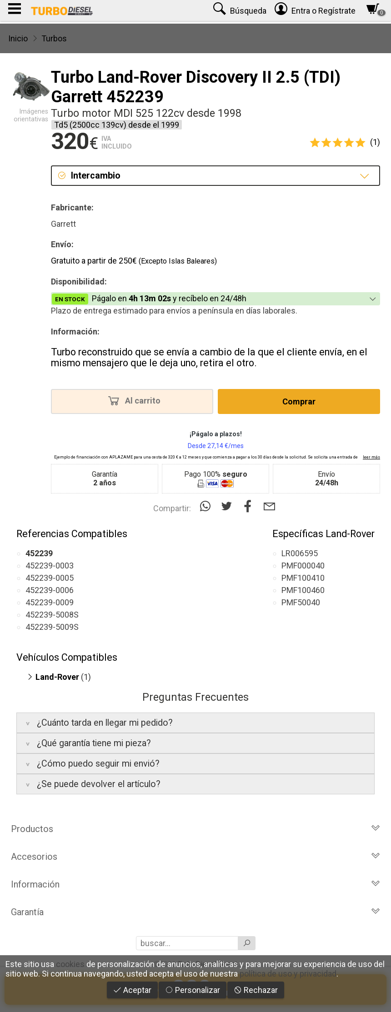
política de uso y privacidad (288, 973)
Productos (195, 828)
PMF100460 (303, 590)
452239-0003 (49, 565)
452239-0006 (49, 590)
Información (195, 884)
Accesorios (195, 856)
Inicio (18, 38)
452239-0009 (49, 602)
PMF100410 (303, 578)
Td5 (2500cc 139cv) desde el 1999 (116, 125)
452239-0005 (49, 578)
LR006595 (299, 553)
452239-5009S (52, 627)
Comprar (299, 401)
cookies (70, 964)
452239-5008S (52, 614)
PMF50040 (300, 602)
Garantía (195, 912)
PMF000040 (303, 565)
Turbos (54, 38)
